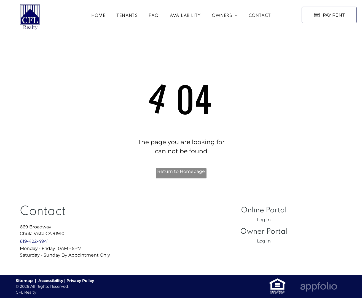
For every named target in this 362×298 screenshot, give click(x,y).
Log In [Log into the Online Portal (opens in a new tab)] (264, 219)
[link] (277, 281)
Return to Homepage (181, 171)
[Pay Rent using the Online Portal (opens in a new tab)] (329, 15)
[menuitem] (98, 16)
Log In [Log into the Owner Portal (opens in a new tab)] (264, 241)
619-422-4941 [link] (34, 241)
